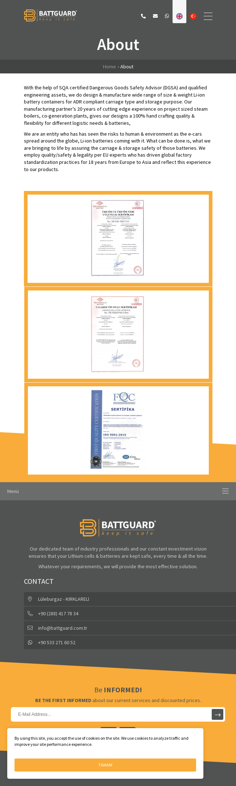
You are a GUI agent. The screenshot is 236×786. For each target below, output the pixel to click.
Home (109, 66)
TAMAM (105, 765)
